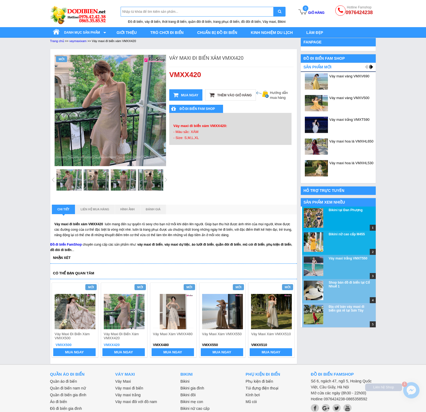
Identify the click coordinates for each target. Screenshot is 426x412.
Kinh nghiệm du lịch (272, 32)
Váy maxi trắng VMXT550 (348, 258)
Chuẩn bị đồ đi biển (217, 32)
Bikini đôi (188, 395)
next (288, 321)
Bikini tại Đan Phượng (346, 210)
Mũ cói (251, 402)
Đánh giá (153, 209)
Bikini (184, 381)
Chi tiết (63, 211)
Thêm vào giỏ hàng (230, 95)
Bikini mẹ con (191, 402)
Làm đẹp (314, 32)
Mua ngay (185, 95)
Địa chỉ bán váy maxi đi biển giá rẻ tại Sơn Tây (346, 308)
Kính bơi (253, 395)
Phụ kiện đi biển (259, 381)
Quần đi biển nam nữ (68, 388)
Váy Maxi (123, 381)
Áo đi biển (58, 402)
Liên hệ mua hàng (95, 209)
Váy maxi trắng (128, 395)
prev (59, 321)
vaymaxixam (77, 41)
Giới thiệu (127, 32)
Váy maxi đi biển (129, 388)
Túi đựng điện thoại (262, 388)
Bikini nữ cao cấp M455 (347, 234)
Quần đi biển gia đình (68, 395)
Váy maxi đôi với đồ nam (136, 402)
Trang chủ (57, 41)
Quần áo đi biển (63, 381)
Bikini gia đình (192, 388)
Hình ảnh (127, 209)
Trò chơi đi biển (166, 32)
